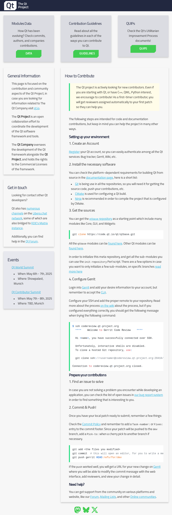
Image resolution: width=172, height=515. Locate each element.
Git (77, 184)
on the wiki (107, 306)
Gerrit (85, 287)
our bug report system (148, 395)
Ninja (78, 199)
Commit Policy (91, 424)
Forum (94, 497)
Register (74, 152)
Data (29, 53)
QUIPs (143, 48)
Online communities (143, 497)
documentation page (99, 177)
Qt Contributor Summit (26, 292)
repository (100, 219)
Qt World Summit (23, 267)
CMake (79, 194)
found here (115, 243)
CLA (103, 292)
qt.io (36, 108)
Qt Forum (32, 241)
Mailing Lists (108, 497)
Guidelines (87, 53)
